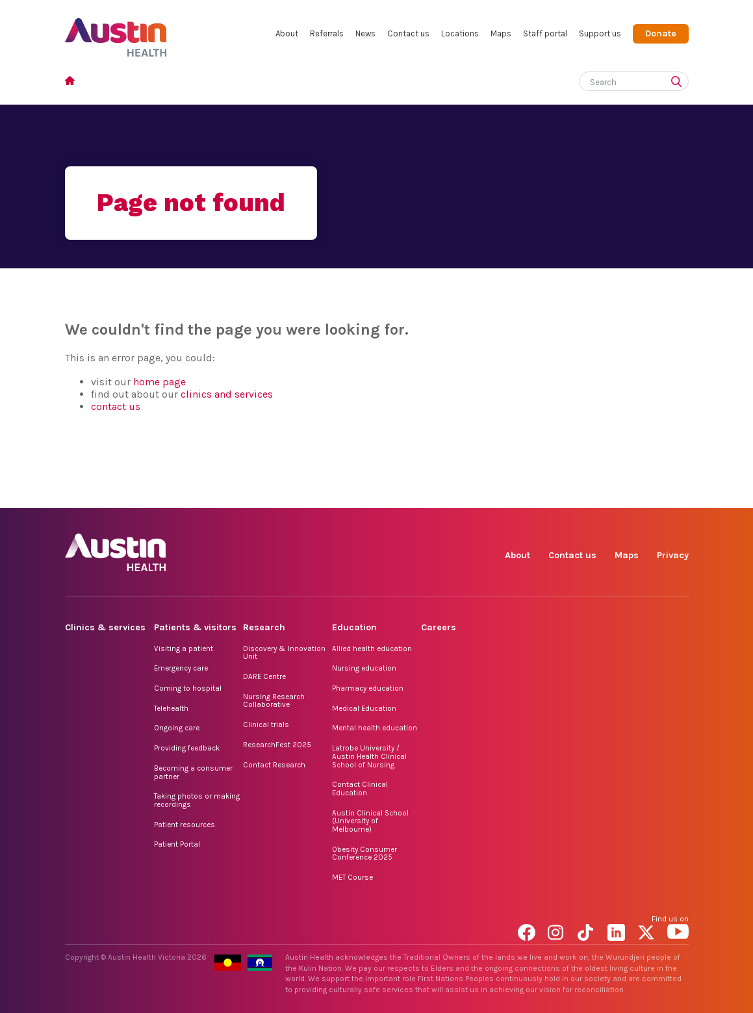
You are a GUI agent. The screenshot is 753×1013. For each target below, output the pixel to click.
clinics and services (227, 394)
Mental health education (374, 727)
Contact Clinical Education (360, 788)
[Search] (618, 79)
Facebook (528, 493)
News (365, 33)
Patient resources (184, 824)
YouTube (678, 493)
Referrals (327, 33)
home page (159, 382)
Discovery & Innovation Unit (284, 652)
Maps (501, 33)
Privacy (673, 555)
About (286, 33)
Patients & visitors (195, 627)
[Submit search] (679, 82)
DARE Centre (264, 676)
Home (74, 82)
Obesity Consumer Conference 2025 (364, 853)
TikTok (588, 493)
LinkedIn (618, 493)
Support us (600, 33)
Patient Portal (177, 844)
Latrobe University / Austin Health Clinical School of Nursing (369, 756)
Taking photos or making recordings (197, 800)
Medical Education (364, 708)
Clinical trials (266, 724)
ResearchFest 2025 (277, 744)
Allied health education (372, 648)
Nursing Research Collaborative (274, 701)
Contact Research (274, 764)
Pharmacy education (367, 688)
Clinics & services (105, 627)
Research (264, 627)
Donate (660, 33)
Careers (438, 627)
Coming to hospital (188, 688)
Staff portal (545, 33)
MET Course (352, 877)
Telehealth (171, 708)
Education (354, 627)
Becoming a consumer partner (193, 772)
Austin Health (116, 32)
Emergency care (181, 668)
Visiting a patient (183, 648)
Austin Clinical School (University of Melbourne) (370, 821)
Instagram (558, 493)
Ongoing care (176, 727)
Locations (460, 33)
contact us (115, 406)
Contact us (408, 33)
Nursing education (364, 668)
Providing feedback (187, 747)
